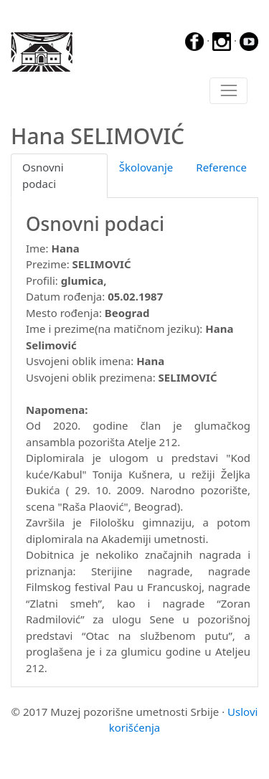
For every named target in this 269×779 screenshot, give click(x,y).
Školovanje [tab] (146, 167)
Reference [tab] (221, 167)
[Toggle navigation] (228, 91)
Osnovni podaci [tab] (43, 175)
